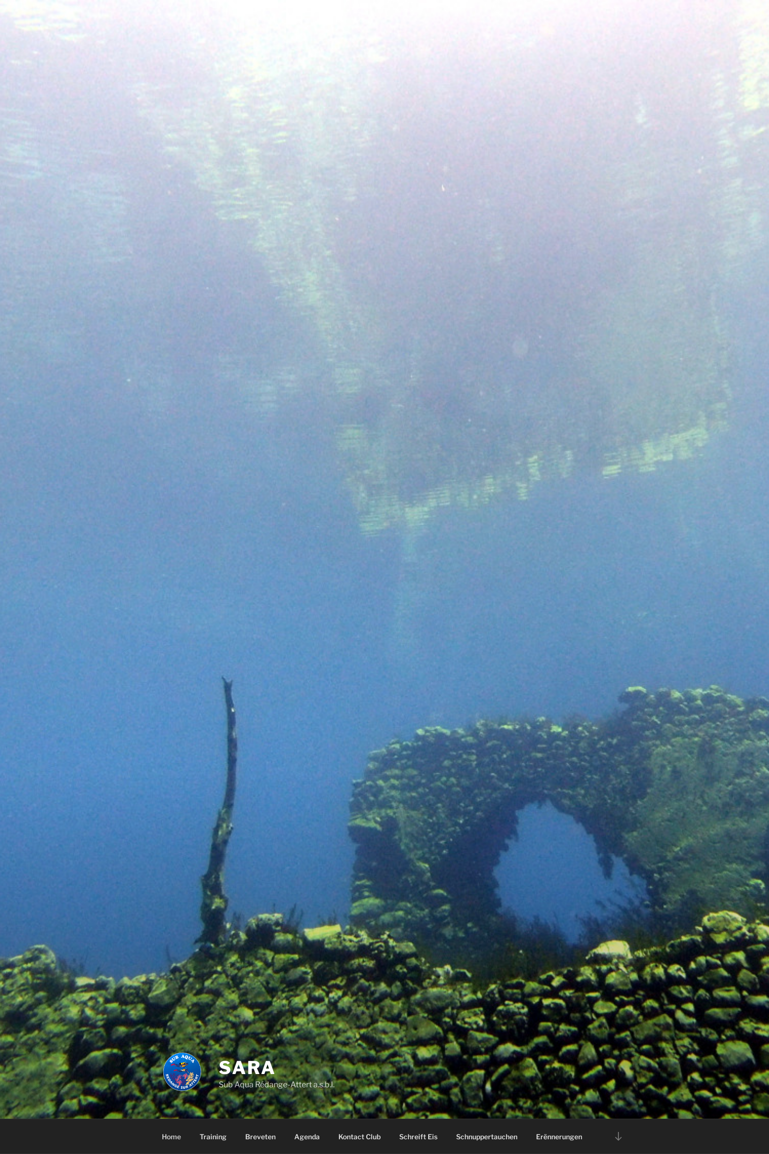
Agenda (307, 1136)
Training (213, 1136)
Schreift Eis (418, 1136)
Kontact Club (359, 1136)
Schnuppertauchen (486, 1136)
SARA (247, 1067)
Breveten (260, 1136)
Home (171, 1136)
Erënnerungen (559, 1136)
